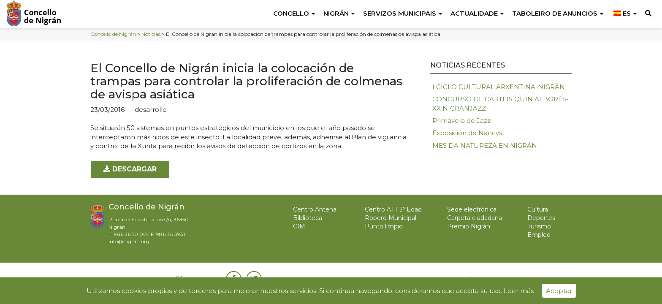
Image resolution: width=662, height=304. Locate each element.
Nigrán (339, 13)
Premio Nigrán (468, 226)
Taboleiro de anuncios (557, 13)
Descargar (130, 169)
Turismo (539, 226)
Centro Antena (314, 209)
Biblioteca (307, 218)
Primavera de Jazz (461, 121)
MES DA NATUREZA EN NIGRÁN (484, 145)
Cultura (537, 209)
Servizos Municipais (402, 13)
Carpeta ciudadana (474, 218)
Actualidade (477, 13)
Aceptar (559, 291)
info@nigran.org (129, 241)
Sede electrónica (471, 209)
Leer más (519, 291)
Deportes (541, 218)
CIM (299, 226)
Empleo (539, 235)
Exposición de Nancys (467, 133)
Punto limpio (384, 226)
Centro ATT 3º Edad (393, 209)
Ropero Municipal (390, 218)
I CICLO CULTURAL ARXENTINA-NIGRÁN (498, 87)
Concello (294, 13)
